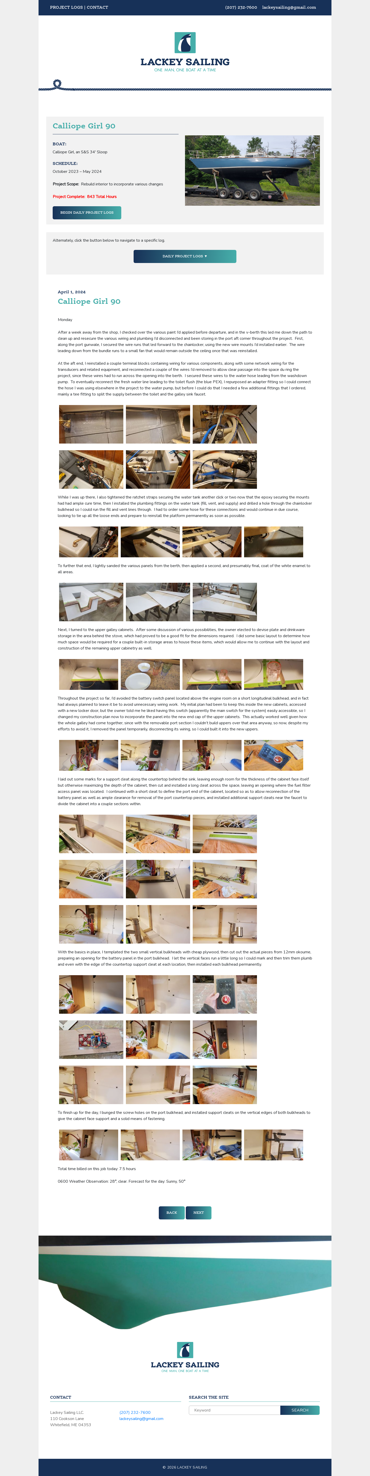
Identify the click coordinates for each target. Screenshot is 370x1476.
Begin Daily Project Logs (87, 212)
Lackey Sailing (192, 1467)
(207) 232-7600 (241, 8)
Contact (97, 8)
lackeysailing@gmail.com (289, 8)
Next (198, 1213)
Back (171, 1213)
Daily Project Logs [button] (183, 256)
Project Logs (66, 8)
